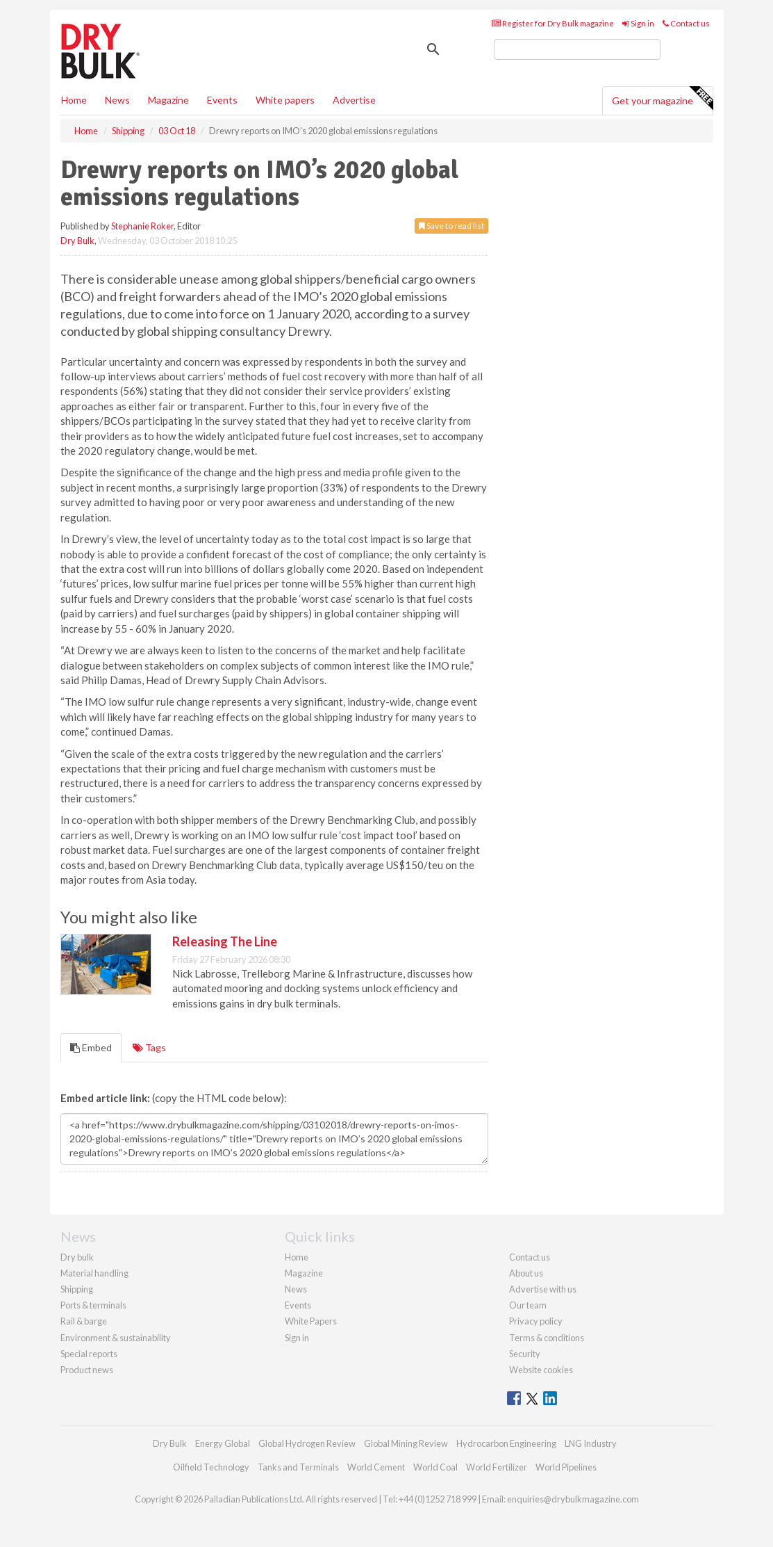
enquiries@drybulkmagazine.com (573, 1499)
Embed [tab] (91, 1047)
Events (222, 100)
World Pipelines (566, 1467)
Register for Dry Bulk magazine (553, 23)
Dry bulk (77, 1257)
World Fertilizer (496, 1467)
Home (74, 100)
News (296, 1289)
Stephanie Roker (142, 226)
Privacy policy (536, 1321)
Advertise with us (542, 1289)
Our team (528, 1305)
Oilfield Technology (211, 1467)
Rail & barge (83, 1321)
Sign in (638, 23)
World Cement (376, 1467)
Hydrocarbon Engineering (506, 1443)
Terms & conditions (546, 1337)
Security (524, 1353)
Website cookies (541, 1369)
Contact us (686, 23)
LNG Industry (591, 1443)
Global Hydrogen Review (307, 1443)
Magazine (168, 100)
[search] (577, 49)
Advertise (354, 100)
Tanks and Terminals (298, 1467)
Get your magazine (662, 99)
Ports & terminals (93, 1305)
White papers (285, 100)
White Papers (311, 1321)
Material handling (94, 1273)
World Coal (435, 1467)
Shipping (76, 1289)
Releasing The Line (224, 941)
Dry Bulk (77, 240)
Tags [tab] (149, 1047)
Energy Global (222, 1443)
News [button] (117, 100)
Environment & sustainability (115, 1337)
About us (526, 1273)
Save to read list (451, 225)
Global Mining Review (406, 1443)
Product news (86, 1369)
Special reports (88, 1353)
